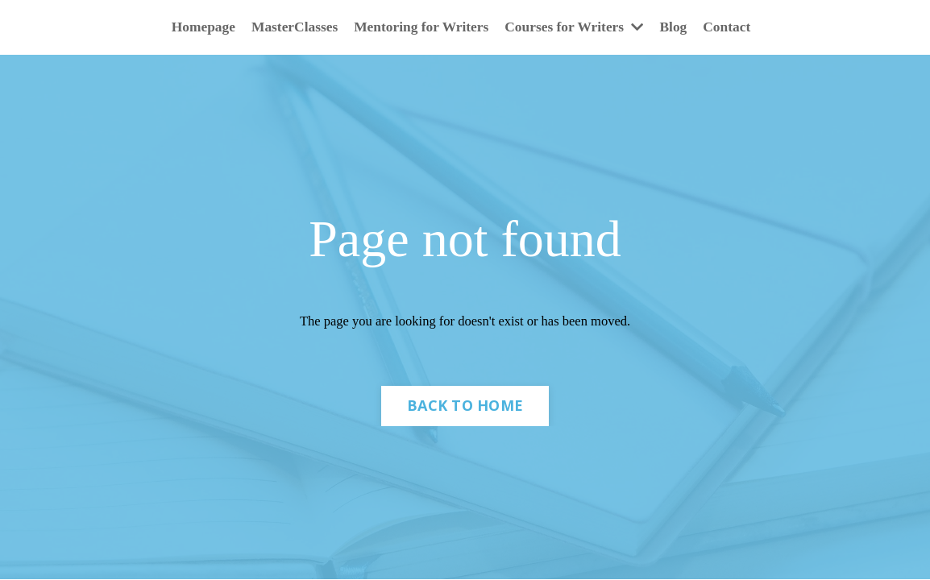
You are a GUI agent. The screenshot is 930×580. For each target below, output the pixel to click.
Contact (734, 27)
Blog (680, 27)
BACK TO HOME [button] (465, 408)
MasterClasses (289, 27)
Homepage (196, 27)
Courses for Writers (578, 27)
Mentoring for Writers (420, 27)
